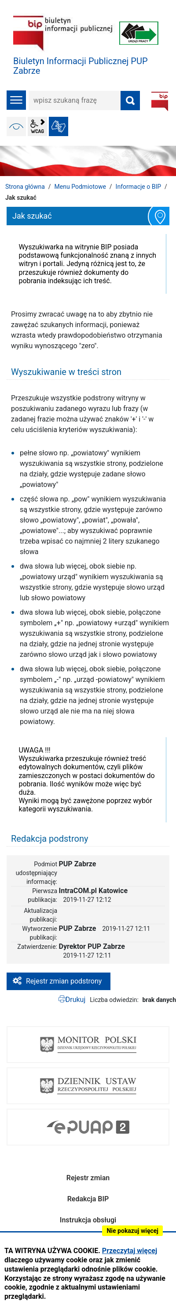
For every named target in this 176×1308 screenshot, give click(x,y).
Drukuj (76, 999)
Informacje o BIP (138, 186)
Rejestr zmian (88, 1178)
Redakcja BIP (88, 1199)
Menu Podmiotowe (80, 186)
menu (16, 100)
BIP (159, 101)
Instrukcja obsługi (88, 1220)
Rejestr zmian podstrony (64, 981)
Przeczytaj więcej (129, 1251)
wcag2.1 (37, 126)
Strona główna (25, 186)
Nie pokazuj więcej (132, 1230)
